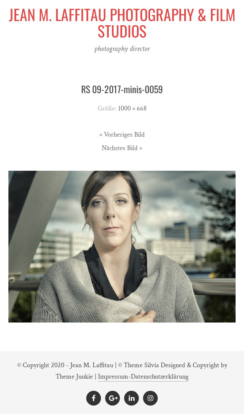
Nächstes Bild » (122, 148)
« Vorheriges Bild (122, 134)
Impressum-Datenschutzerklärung (143, 376)
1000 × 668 (132, 108)
